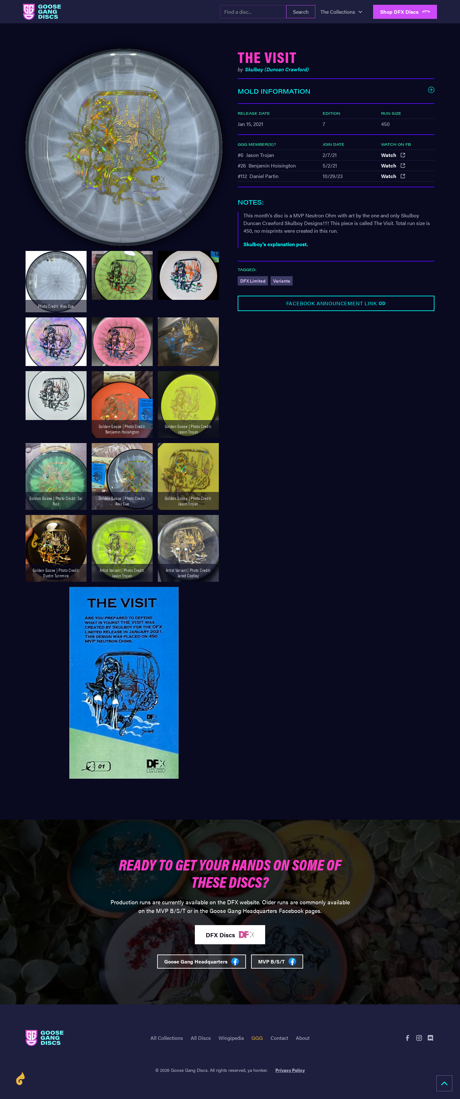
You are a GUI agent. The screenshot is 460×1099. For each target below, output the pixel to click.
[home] (42, 12)
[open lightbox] (124, 147)
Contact (279, 1037)
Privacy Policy (290, 1070)
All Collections (166, 1037)
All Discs (201, 1037)
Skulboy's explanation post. (275, 244)
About (303, 1037)
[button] (341, 11)
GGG (257, 1037)
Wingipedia (231, 1037)
